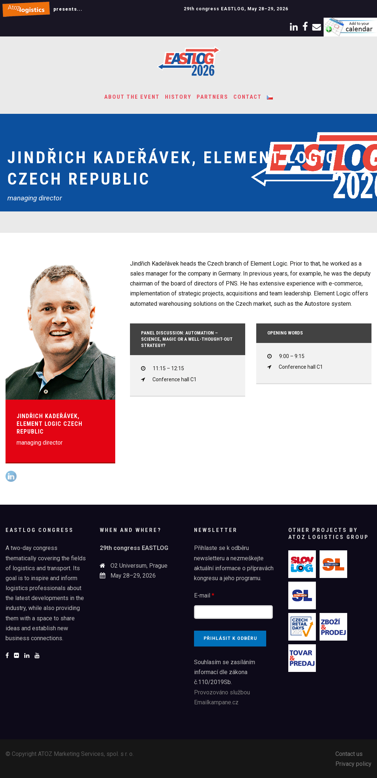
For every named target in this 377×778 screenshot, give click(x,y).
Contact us (349, 753)
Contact (247, 97)
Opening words (285, 333)
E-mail (204, 595)
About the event (132, 97)
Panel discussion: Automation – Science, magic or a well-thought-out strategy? (187, 339)
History (178, 97)
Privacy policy (353, 763)
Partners (212, 97)
